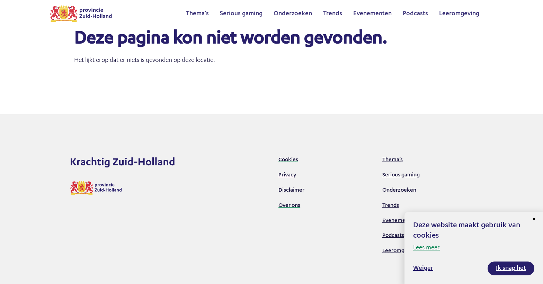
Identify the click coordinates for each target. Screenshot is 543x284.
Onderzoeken (293, 13)
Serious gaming (241, 13)
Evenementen (372, 13)
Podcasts (415, 13)
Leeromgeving (459, 13)
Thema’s (197, 13)
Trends (332, 13)
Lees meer (426, 248)
